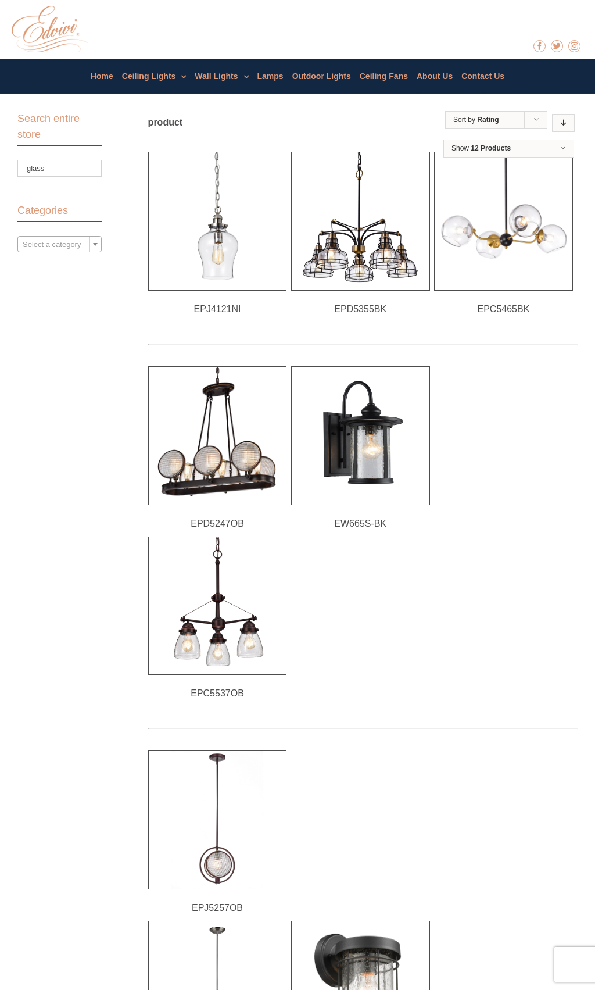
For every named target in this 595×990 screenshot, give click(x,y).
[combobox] (59, 244)
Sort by (476, 120)
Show (481, 148)
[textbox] (59, 245)
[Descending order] (563, 123)
